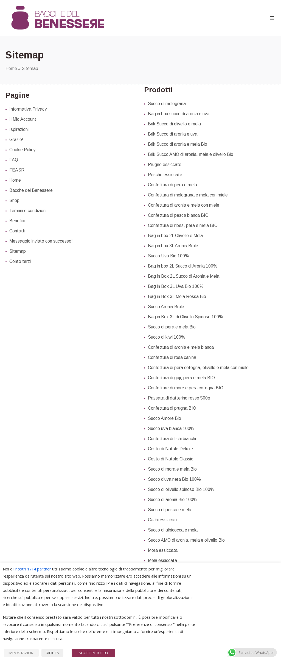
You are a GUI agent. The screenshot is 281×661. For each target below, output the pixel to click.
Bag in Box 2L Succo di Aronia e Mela (183, 276)
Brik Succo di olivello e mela (174, 124)
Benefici (17, 220)
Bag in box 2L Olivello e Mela (175, 235)
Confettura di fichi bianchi (172, 438)
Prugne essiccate (164, 164)
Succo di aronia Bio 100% (172, 499)
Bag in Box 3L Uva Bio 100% (176, 286)
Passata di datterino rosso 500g (179, 398)
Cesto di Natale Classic (170, 459)
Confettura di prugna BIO (172, 408)
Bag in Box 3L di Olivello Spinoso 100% (185, 316)
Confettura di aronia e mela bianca (181, 347)
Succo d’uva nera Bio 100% (174, 479)
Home (11, 68)
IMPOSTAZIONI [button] (21, 653)
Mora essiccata (163, 550)
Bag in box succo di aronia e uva (178, 113)
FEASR (16, 170)
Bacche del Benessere (31, 190)
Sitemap (17, 251)
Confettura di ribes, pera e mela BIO (183, 225)
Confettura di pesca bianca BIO (178, 215)
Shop (14, 200)
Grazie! (16, 139)
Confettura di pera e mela (172, 184)
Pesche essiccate (165, 174)
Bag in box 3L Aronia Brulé (173, 245)
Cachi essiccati (162, 519)
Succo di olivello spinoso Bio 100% (181, 489)
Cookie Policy (22, 149)
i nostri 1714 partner (32, 569)
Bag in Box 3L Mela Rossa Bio (177, 296)
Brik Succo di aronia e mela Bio (177, 144)
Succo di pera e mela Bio (172, 327)
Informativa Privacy (28, 109)
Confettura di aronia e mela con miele (183, 205)
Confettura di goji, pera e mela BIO (181, 377)
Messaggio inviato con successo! (41, 241)
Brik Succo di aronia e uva (172, 134)
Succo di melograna (167, 103)
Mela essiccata (162, 560)
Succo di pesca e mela (169, 509)
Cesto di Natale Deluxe (170, 448)
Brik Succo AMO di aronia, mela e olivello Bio (190, 154)
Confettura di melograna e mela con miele (188, 195)
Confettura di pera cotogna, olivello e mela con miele (198, 367)
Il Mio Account (22, 119)
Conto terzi (20, 261)
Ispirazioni (19, 129)
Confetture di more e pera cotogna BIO (185, 388)
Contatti (17, 231)
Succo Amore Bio (164, 418)
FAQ (13, 159)
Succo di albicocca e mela (173, 530)
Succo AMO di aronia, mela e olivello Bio (186, 540)
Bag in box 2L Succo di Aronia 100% (182, 266)
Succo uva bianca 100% (171, 428)
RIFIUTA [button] (52, 653)
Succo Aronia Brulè (166, 306)
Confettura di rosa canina (172, 357)
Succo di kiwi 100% (166, 337)
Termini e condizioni (27, 210)
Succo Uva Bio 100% (168, 256)
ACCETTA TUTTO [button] (93, 653)
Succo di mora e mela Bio (172, 469)
